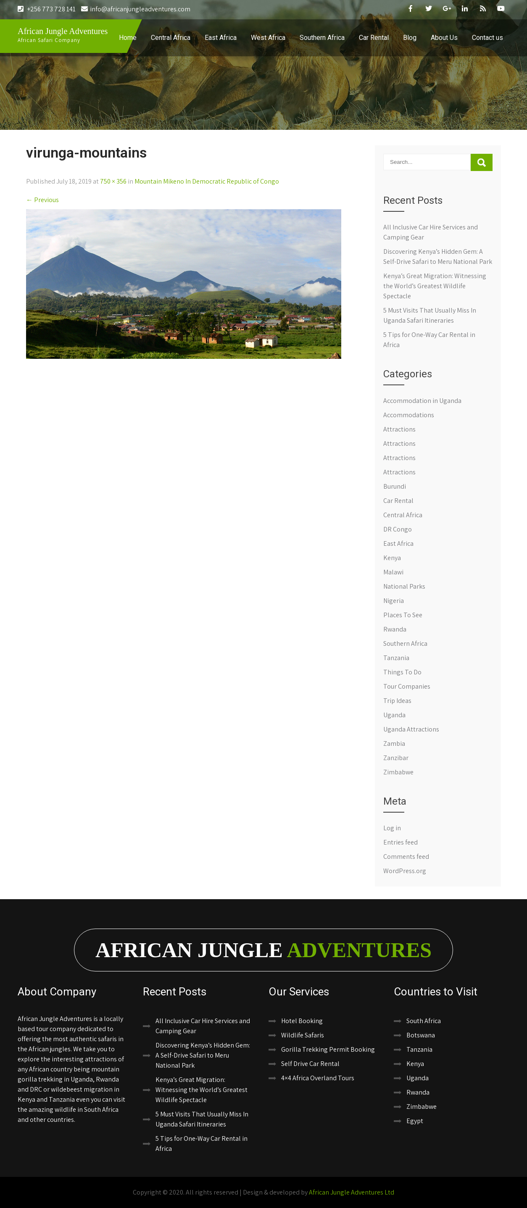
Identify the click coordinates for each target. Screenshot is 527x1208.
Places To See (402, 615)
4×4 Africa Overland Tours (317, 1078)
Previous (42, 199)
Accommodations (408, 415)
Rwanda (394, 629)
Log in (392, 828)
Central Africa (170, 38)
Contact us (487, 38)
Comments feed (406, 856)
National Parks (404, 586)
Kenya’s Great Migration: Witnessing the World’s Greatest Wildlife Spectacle (434, 285)
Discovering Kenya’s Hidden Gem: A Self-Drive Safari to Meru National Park (202, 1055)
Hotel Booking (302, 1020)
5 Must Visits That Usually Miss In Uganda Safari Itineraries (201, 1119)
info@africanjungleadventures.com (135, 9)
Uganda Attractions (411, 729)
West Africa (268, 38)
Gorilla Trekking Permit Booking (328, 1049)
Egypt (414, 1120)
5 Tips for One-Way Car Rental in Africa (201, 1143)
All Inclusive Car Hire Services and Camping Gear (202, 1025)
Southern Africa (322, 38)
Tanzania (396, 657)
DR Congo (397, 529)
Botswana (420, 1035)
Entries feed (400, 842)
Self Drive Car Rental (310, 1063)
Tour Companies (406, 686)
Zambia (394, 743)
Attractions (399, 429)
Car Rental (374, 38)
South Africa (423, 1020)
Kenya (392, 557)
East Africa (221, 38)
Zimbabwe (398, 772)
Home (128, 38)
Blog (409, 38)
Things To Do (402, 672)
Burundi (394, 486)
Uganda (394, 715)
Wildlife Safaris (302, 1035)
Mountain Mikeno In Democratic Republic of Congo (206, 181)
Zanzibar (395, 757)
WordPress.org (404, 870)
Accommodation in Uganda (422, 400)
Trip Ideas (397, 700)
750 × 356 (113, 181)
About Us (444, 38)
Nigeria (393, 600)
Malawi (393, 572)
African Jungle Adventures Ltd (351, 1192)
